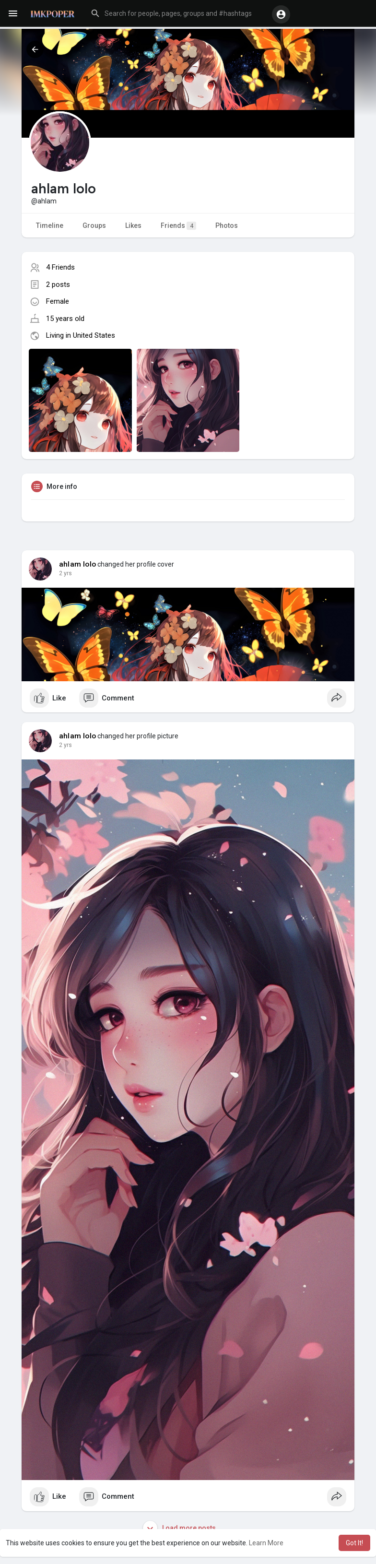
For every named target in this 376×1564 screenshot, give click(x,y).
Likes (133, 225)
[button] (178, 13)
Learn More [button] (266, 1543)
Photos (226, 225)
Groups (94, 225)
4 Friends (60, 267)
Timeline (49, 225)
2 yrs (65, 573)
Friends (178, 226)
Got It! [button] (354, 1543)
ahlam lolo (77, 564)
